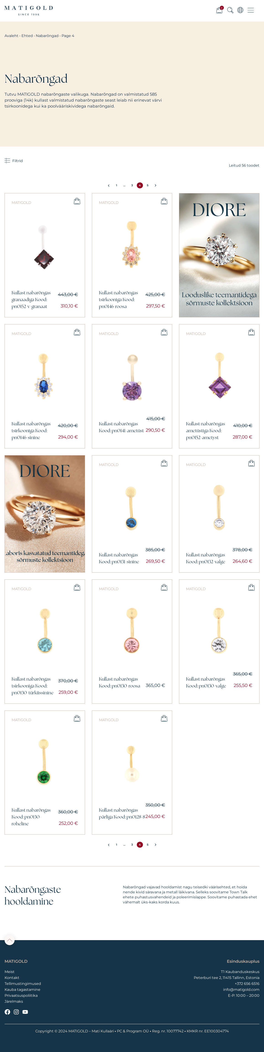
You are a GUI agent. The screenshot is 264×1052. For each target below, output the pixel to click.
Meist (10, 972)
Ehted (27, 36)
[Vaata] (219, 255)
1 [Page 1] (116, 185)
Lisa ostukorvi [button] (77, 201)
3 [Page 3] (132, 185)
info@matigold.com (241, 989)
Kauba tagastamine (22, 989)
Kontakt (12, 978)
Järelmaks (14, 1001)
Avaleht (11, 36)
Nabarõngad (47, 36)
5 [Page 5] (147, 185)
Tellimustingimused (23, 983)
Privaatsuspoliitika (21, 995)
